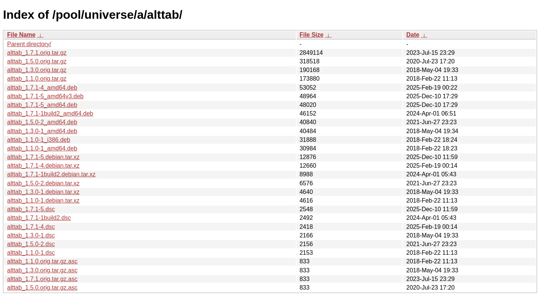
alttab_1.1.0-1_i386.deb (38, 140)
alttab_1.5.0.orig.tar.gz (36, 61)
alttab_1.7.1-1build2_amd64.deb (50, 113)
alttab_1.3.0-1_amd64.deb (42, 131)
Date (412, 35)
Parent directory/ (29, 44)
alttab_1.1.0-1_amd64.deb (42, 148)
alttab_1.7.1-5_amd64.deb (42, 105)
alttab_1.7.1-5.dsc (31, 209)
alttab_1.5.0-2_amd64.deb (42, 122)
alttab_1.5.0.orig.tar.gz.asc (42, 287)
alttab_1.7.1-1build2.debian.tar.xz (51, 174)
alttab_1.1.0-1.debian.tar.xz (43, 200)
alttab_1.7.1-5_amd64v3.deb (45, 96)
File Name (21, 35)
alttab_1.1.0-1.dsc (31, 252)
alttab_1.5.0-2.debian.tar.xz (43, 183)
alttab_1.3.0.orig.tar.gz (36, 70)
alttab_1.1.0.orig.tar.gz (36, 78)
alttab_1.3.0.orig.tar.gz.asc (42, 270)
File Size (312, 35)
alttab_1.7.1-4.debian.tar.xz (43, 165)
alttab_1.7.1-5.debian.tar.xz (43, 157)
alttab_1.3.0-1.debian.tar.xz (43, 192)
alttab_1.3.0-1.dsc (31, 235)
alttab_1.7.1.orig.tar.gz (36, 53)
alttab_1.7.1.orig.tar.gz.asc (42, 279)
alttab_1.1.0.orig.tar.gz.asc (42, 261)
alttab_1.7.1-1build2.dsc (39, 218)
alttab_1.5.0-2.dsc (31, 244)
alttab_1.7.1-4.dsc (31, 227)
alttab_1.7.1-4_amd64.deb (42, 87)
